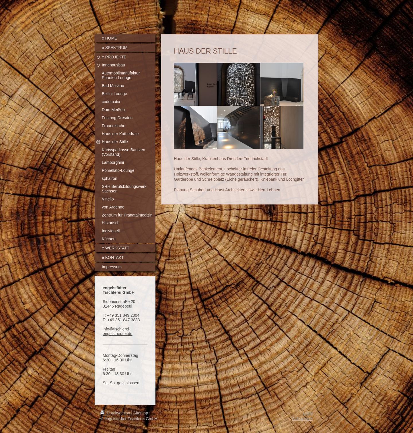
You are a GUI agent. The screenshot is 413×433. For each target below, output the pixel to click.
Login (308, 413)
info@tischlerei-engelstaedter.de (118, 331)
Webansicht (302, 418)
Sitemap (140, 413)
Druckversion (115, 413)
